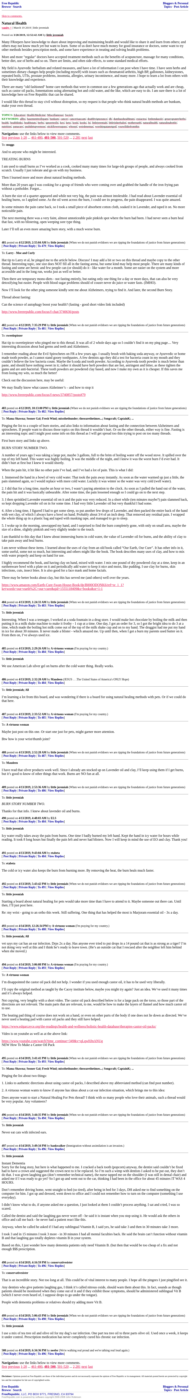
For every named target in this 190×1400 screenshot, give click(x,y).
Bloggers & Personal (175, 3)
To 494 (42, 1118)
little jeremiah (59, 242)
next (84, 137)
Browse (6, 6)
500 (4, 1350)
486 (4, 679)
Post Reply (10, 246)
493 (4, 926)
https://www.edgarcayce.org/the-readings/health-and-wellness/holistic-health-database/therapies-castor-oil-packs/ (79, 1026)
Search (17, 6)
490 (4, 818)
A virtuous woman (62, 648)
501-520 (63, 137)
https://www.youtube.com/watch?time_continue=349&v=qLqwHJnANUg (52, 1041)
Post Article (181, 6)
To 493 (42, 968)
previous (14, 137)
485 (4, 648)
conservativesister (62, 1262)
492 (4, 883)
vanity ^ (7, 27)
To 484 (42, 651)
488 (4, 752)
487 (4, 714)
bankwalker (58, 1145)
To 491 (42, 887)
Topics (168, 6)
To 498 (42, 1319)
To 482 (42, 411)
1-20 (24, 137)
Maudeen (56, 679)
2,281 (77, 137)
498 (4, 1262)
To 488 (42, 929)
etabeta (55, 853)
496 (4, 1114)
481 (4, 242)
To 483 (42, 605)
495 (4, 1058)
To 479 (42, 246)
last (90, 137)
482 (4, 325)
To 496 (42, 1149)
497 (4, 1145)
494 (4, 964)
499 (4, 1315)
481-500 (50, 137)
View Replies (56, 246)
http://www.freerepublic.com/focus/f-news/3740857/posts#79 (44, 395)
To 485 (42, 717)
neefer (54, 1350)
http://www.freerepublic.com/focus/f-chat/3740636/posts (40, 312)
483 (4, 408)
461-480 (36, 137)
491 (4, 853)
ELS (53, 818)
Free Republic (10, 3)
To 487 (42, 755)
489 (4, 787)
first (4, 137)
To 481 (42, 328)
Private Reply (27, 246)
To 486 (42, 790)
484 (4, 602)
